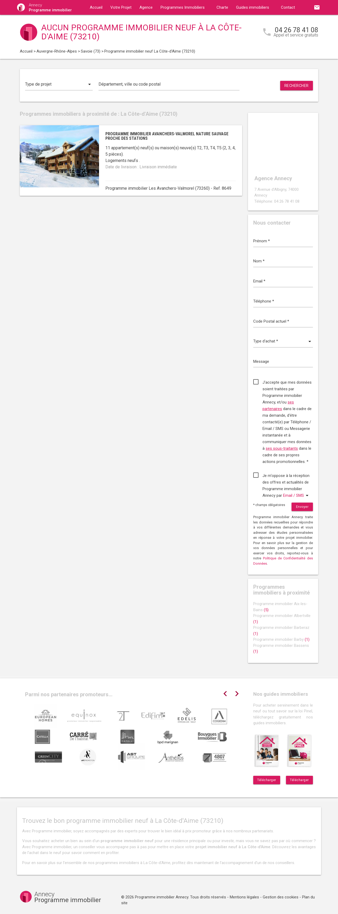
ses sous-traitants (282, 448)
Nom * (259, 261)
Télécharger (266, 780)
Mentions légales (244, 897)
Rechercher (296, 85)
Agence (146, 7)
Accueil (96, 7)
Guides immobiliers (252, 7)
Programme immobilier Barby (281, 639)
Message (261, 361)
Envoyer (302, 507)
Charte (222, 7)
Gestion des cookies (280, 897)
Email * (259, 281)
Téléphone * (263, 301)
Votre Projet (121, 7)
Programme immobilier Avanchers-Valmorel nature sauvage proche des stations (166, 136)
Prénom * (261, 241)
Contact (288, 7)
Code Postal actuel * (271, 321)
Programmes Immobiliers (183, 7)
